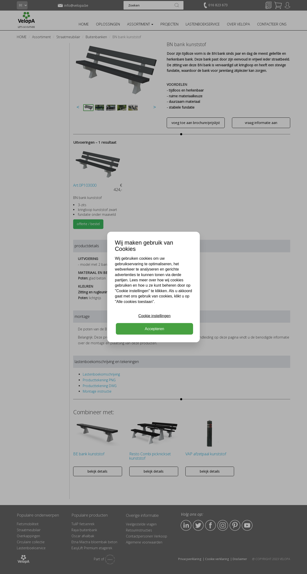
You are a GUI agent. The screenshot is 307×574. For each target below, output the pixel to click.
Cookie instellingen (154, 316)
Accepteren (154, 329)
